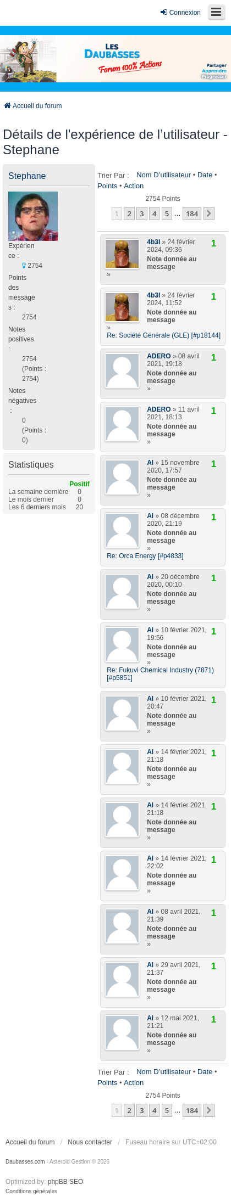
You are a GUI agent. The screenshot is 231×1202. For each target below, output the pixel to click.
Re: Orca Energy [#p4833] (145, 556)
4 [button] (154, 213)
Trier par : (113, 175)
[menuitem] (31, 1192)
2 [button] (129, 213)
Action (134, 186)
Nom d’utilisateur (163, 175)
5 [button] (167, 213)
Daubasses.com (25, 1162)
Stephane (27, 176)
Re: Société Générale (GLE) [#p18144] (164, 335)
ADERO (158, 356)
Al (150, 463)
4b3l (153, 242)
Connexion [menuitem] (180, 12)
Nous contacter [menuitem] (90, 1142)
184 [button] (192, 213)
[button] (209, 213)
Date (204, 175)
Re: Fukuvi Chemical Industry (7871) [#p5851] (160, 674)
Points (107, 186)
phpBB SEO (66, 1182)
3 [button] (142, 213)
